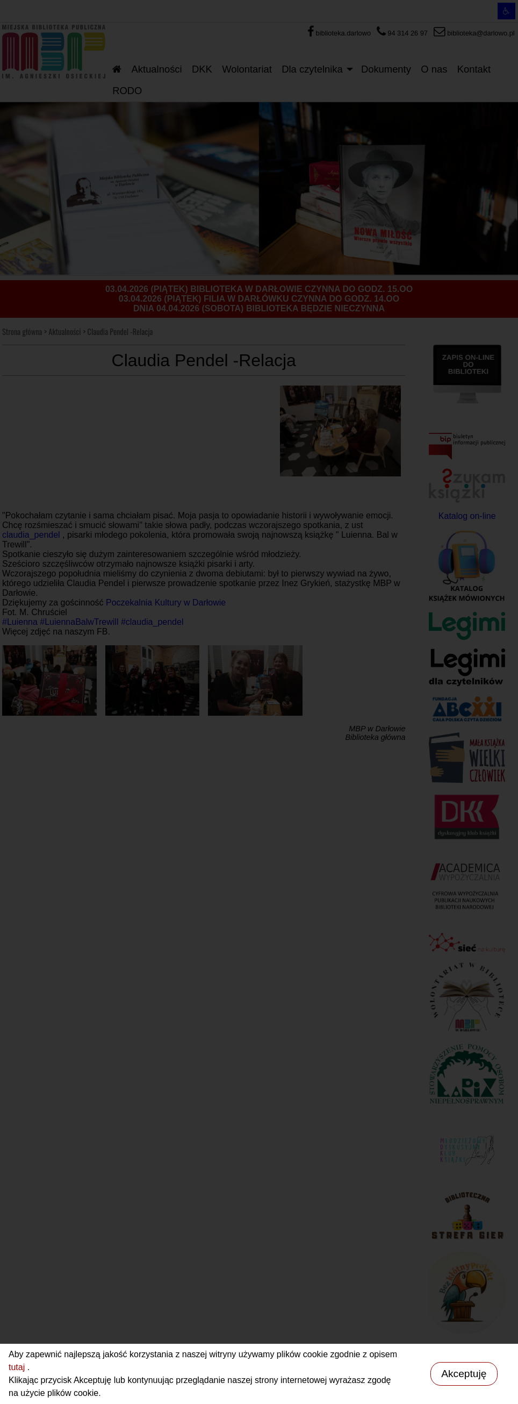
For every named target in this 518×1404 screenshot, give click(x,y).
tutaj (18, 1367)
